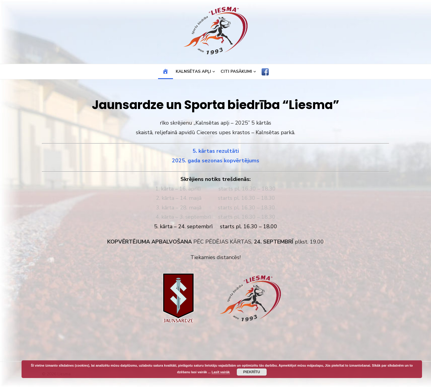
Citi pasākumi (236, 71)
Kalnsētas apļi (193, 71)
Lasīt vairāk (221, 372)
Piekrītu (251, 372)
